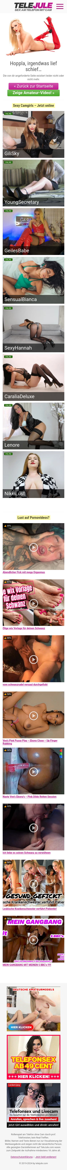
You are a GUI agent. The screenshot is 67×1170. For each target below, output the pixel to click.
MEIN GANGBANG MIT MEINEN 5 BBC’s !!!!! (27, 964)
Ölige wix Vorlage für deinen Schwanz (24, 628)
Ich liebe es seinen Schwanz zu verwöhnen (27, 852)
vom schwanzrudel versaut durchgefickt (25, 684)
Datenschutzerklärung (22, 1157)
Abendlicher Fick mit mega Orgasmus (24, 572)
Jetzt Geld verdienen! (45, 1157)
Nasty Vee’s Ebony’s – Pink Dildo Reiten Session (29, 796)
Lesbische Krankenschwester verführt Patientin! (30, 908)
